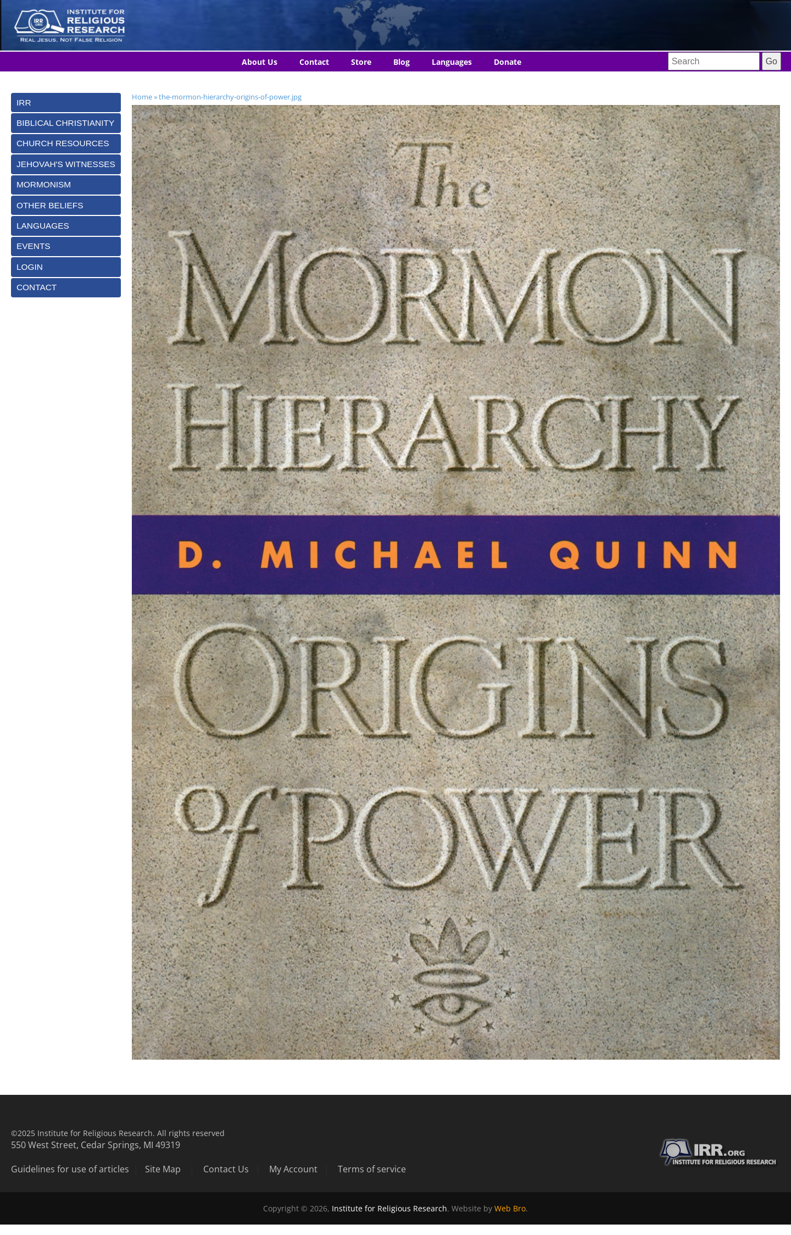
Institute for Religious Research (389, 1208)
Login (29, 267)
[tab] (66, 102)
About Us (259, 62)
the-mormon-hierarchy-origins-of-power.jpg (230, 97)
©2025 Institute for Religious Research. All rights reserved (118, 1133)
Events (33, 246)
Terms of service (372, 1169)
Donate (507, 62)
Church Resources (62, 143)
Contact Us (226, 1169)
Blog (401, 62)
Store (361, 62)
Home (142, 97)
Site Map (163, 1169)
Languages (452, 62)
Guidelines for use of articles (70, 1169)
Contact (314, 62)
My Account (293, 1169)
